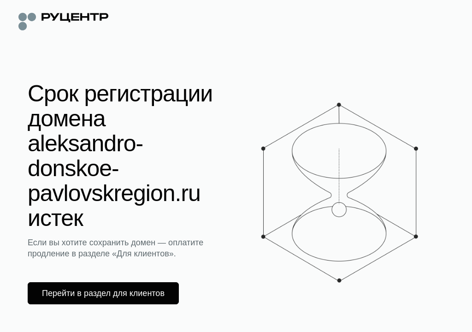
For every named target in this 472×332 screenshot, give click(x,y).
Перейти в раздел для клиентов (103, 293)
